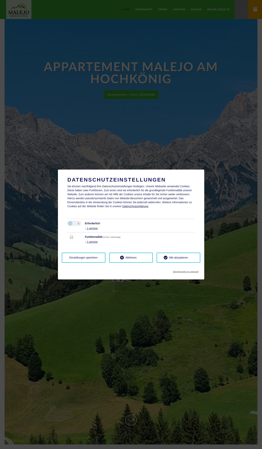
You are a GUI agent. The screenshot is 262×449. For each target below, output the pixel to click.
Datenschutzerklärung (135, 206)
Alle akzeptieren (178, 257)
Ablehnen (131, 257)
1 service (91, 228)
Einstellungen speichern (83, 257)
